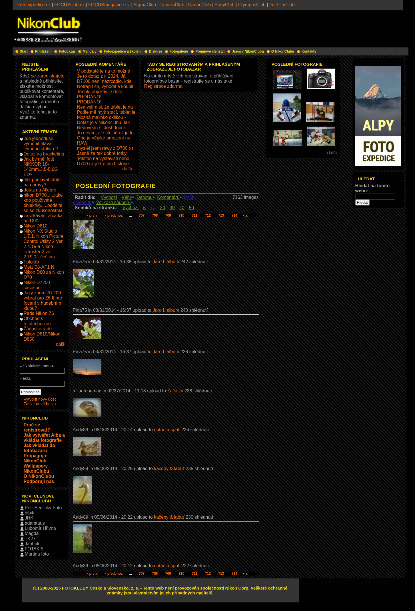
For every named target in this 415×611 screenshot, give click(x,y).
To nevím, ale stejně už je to (105, 132)
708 (155, 215)
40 (182, 207)
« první (92, 215)
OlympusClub (252, 4)
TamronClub (172, 4)
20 (162, 207)
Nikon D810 (36, 225)
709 (168, 215)
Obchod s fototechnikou (37, 321)
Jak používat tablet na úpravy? (43, 182)
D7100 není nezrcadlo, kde (104, 81)
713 (221, 215)
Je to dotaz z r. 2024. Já (101, 76)
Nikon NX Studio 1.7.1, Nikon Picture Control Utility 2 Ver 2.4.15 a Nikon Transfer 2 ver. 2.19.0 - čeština (44, 244)
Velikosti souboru (113, 202)
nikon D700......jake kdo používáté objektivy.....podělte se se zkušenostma (43, 203)
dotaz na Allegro (40, 189)
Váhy (127, 197)
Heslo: (25, 378)
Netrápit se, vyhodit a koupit (105, 86)
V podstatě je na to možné (103, 71)
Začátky (175, 390)
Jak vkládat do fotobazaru (39, 448)
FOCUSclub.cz (69, 4)
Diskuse (155, 51)
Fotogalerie (179, 51)
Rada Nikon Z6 (39, 313)
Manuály (90, 51)
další (61, 344)
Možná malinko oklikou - (101, 117)
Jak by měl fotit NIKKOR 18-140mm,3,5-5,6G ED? (41, 167)
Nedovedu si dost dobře (101, 127)
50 (191, 207)
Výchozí (109, 197)
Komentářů (168, 197)
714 (234, 215)
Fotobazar (67, 51)
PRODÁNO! (89, 96)
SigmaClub (145, 4)
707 (142, 215)
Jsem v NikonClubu (248, 51)
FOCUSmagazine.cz (109, 4)
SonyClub (224, 4)
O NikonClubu (282, 51)
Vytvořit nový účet (40, 399)
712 (208, 215)
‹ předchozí (114, 215)
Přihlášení (43, 51)
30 (172, 207)
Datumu (145, 197)
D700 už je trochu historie (103, 163)
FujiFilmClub (282, 4)
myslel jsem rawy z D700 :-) (105, 148)
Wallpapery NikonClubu (36, 469)
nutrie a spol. (167, 429)
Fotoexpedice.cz (34, 4)
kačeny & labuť (169, 468)
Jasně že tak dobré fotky (102, 153)
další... (129, 168)
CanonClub (199, 4)
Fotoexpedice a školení (123, 51)
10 (152, 207)
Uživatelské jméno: (37, 365)
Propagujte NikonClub (36, 458)
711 (195, 215)
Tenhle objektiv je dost (99, 91)
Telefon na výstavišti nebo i (104, 158)
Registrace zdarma (163, 86)
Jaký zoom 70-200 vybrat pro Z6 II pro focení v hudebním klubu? (43, 300)
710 (181, 215)
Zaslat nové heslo (40, 404)
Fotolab (31, 261)
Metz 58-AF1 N (39, 267)
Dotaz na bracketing (44, 153)
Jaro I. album (167, 261)
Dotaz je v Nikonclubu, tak (103, 122)
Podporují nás (39, 481)
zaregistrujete (51, 75)
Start (24, 51)
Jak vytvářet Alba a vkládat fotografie (44, 438)
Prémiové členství (209, 51)
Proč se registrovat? (37, 427)
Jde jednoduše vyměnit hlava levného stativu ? (41, 143)
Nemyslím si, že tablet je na (105, 107)
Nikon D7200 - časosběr (38, 285)
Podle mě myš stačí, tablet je (106, 112)
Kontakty (309, 51)
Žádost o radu (38, 328)
